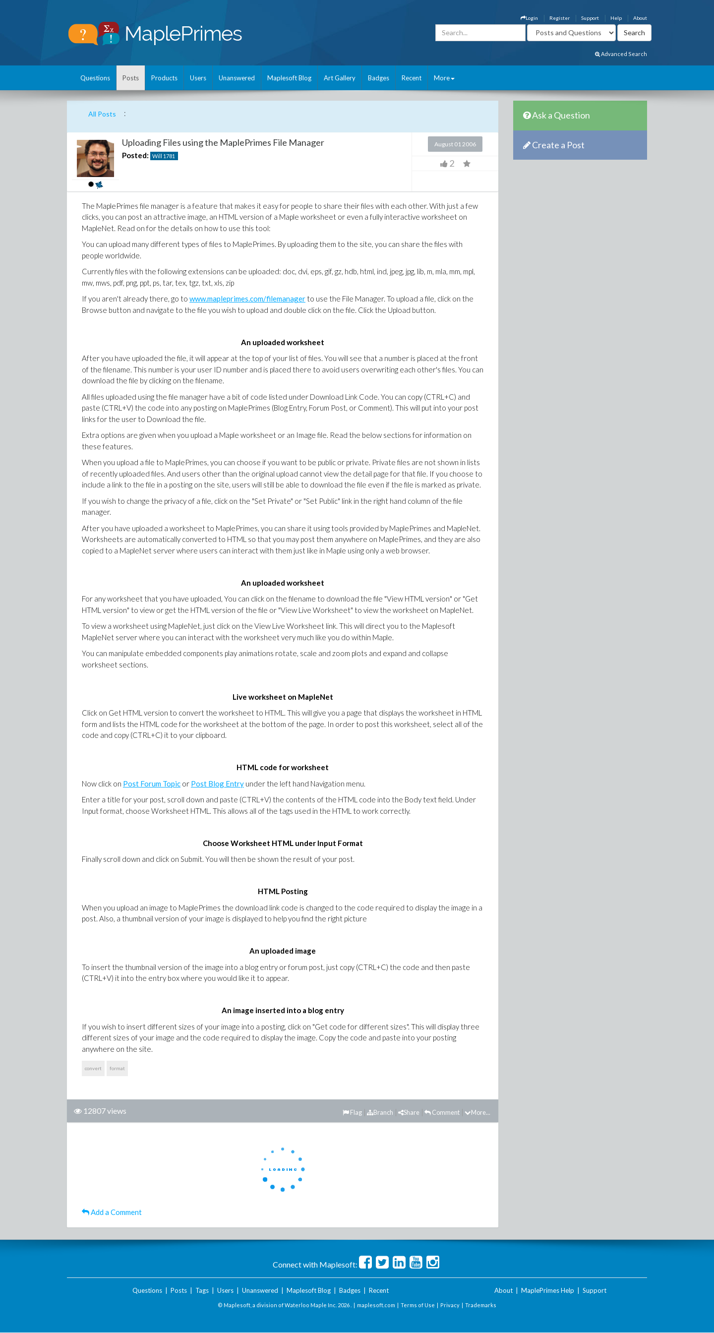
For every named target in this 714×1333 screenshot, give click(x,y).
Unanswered (237, 78)
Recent (411, 78)
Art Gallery (340, 78)
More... (477, 1112)
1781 (169, 156)
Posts (130, 78)
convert (93, 1068)
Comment (442, 1112)
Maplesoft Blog (289, 78)
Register (559, 18)
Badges (378, 78)
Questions (95, 78)
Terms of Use (418, 1305)
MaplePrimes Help (547, 1290)
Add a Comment (112, 1212)
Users (198, 78)
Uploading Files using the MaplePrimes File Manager (223, 142)
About (640, 18)
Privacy (450, 1305)
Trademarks (480, 1305)
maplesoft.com (376, 1305)
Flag (352, 1112)
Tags (202, 1290)
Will (157, 156)
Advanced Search (621, 54)
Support (590, 18)
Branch (380, 1112)
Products (164, 78)
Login (529, 18)
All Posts (102, 114)
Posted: (135, 155)
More (444, 78)
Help (616, 18)
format (117, 1068)
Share (408, 1112)
